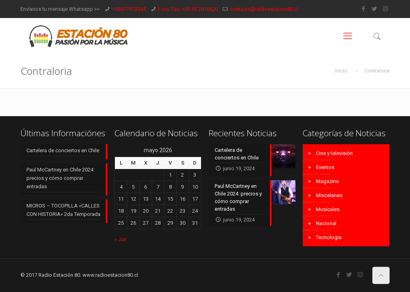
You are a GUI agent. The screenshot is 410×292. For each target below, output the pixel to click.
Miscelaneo (329, 195)
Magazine (327, 181)
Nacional (326, 223)
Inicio (341, 71)
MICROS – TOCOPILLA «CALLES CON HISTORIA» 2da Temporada (63, 210)
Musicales (328, 209)
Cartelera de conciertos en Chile (62, 150)
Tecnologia (329, 237)
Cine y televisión (334, 153)
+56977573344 (129, 9)
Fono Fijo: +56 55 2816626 (188, 9)
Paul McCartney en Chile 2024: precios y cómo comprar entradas (60, 178)
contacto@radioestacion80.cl (264, 9)
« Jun (121, 239)
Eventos (325, 167)
